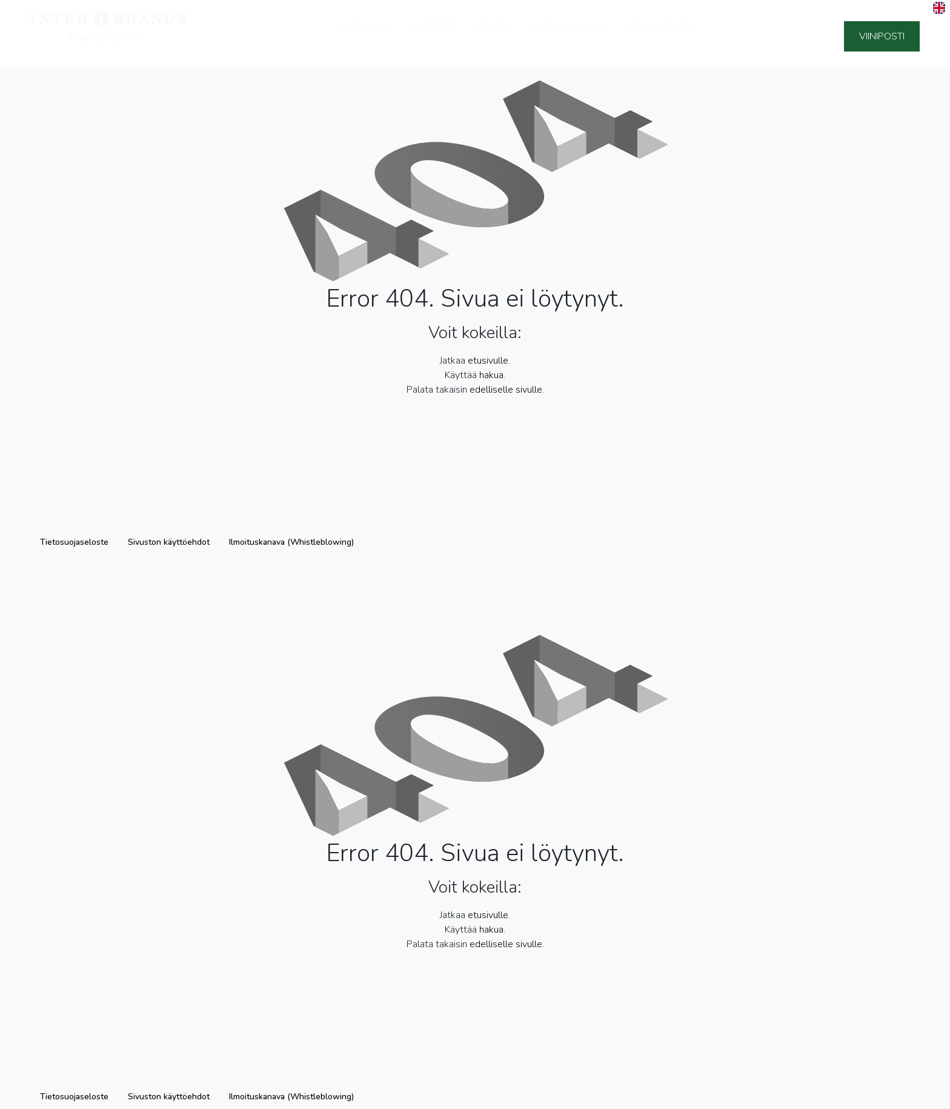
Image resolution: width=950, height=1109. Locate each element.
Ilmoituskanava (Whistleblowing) (291, 542)
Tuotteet (430, 35)
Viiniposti (882, 36)
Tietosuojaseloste (74, 542)
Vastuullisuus (568, 35)
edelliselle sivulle (506, 389)
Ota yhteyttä (661, 35)
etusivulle (488, 360)
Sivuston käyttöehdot (169, 542)
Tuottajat (360, 35)
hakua (491, 375)
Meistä (491, 35)
